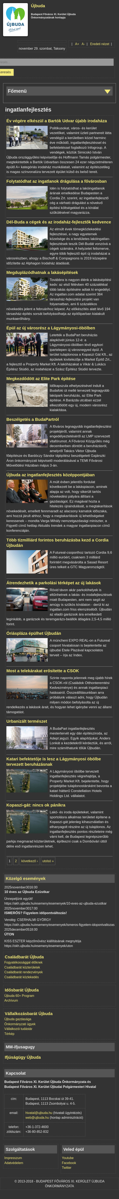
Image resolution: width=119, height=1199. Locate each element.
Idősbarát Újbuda (22, 990)
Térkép (9, 1034)
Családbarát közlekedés (21, 977)
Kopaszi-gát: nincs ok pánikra (35, 805)
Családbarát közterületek (22, 967)
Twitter (66, 1167)
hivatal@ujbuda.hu (39, 1113)
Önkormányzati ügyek (19, 1024)
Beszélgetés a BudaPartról (32, 419)
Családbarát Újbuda (24, 957)
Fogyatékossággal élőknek (23, 962)
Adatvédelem (13, 1163)
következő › (29, 861)
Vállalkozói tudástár (18, 1029)
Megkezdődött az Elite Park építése (40, 378)
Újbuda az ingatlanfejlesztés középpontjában (50, 475)
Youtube (68, 1158)
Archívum (11, 1000)
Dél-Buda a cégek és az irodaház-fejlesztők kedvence (58, 222)
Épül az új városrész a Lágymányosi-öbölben (50, 328)
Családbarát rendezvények (23, 972)
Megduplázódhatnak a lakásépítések (42, 272)
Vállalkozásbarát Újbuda (29, 1013)
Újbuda (38, 6)
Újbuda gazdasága (17, 1019)
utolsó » (48, 861)
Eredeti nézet (99, 44)
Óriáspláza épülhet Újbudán (33, 633)
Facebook (69, 1163)
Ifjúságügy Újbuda (23, 1057)
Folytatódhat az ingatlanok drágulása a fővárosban (56, 181)
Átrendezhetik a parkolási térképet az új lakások (53, 583)
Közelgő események (26, 878)
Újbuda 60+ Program (19, 995)
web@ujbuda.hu (37, 1117)
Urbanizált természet (26, 721)
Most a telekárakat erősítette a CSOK (42, 671)
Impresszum (13, 1158)
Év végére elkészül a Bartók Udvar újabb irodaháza (56, 121)
